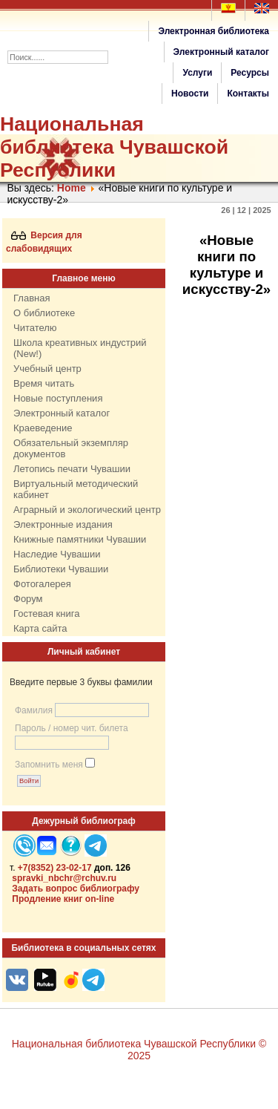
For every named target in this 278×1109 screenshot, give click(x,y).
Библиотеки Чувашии (60, 569)
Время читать (43, 383)
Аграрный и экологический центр (87, 509)
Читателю (35, 327)
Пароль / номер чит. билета (71, 728)
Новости (189, 93)
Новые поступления (57, 398)
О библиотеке (44, 312)
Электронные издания (63, 524)
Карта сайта (40, 628)
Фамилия (34, 710)
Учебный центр (47, 368)
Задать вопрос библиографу (75, 888)
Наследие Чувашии (56, 554)
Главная (31, 298)
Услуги (197, 73)
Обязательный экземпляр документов (70, 448)
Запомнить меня (49, 764)
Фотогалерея (42, 583)
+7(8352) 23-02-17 (55, 868)
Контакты (248, 93)
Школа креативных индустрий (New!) (80, 348)
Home (71, 188)
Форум (28, 598)
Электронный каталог (221, 52)
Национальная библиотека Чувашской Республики (114, 147)
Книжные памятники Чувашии (79, 539)
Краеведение (42, 428)
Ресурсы (250, 73)
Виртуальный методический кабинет (75, 489)
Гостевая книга (46, 613)
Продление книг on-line (63, 899)
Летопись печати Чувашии (71, 468)
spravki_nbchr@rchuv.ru (64, 878)
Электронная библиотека (213, 31)
